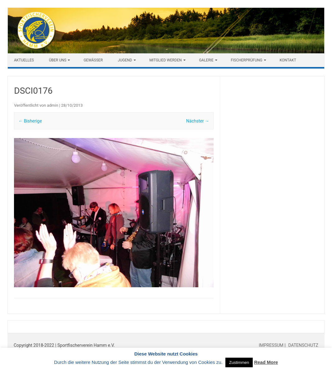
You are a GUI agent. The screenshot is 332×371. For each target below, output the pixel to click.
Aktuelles (24, 60)
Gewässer (93, 60)
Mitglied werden (165, 60)
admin (52, 105)
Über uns (57, 60)
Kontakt (287, 60)
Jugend (125, 60)
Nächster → (197, 120)
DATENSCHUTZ (302, 345)
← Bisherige (30, 120)
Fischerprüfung (246, 60)
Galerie (206, 60)
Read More (266, 362)
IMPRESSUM (271, 345)
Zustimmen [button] (239, 362)
